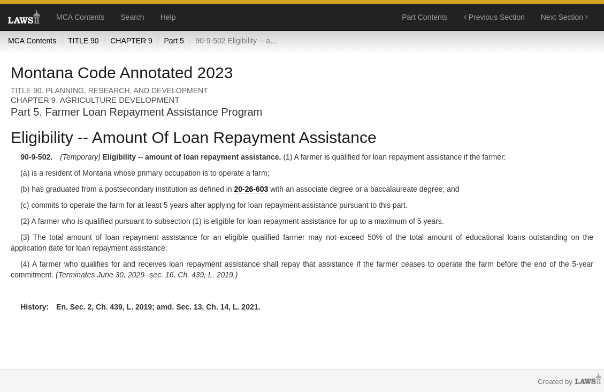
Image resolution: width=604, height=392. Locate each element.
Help (168, 17)
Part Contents (425, 17)
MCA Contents (80, 17)
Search (132, 17)
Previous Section (494, 17)
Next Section (564, 17)
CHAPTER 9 (131, 40)
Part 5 (174, 40)
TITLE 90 (83, 40)
